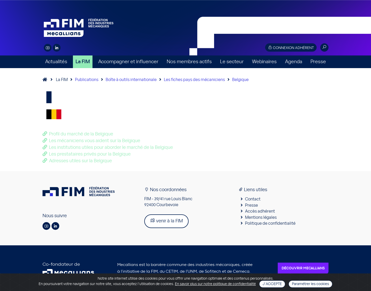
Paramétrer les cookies (310, 284)
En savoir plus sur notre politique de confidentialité (215, 284)
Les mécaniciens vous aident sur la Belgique (94, 141)
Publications (86, 80)
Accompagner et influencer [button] (128, 61)
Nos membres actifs (189, 61)
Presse (318, 61)
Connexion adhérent (291, 47)
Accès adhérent (260, 211)
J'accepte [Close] (272, 284)
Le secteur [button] (232, 61)
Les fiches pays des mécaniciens (194, 80)
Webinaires (264, 61)
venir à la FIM (166, 220)
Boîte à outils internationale (131, 80)
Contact (252, 199)
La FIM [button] (82, 61)
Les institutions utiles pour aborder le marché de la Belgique (111, 147)
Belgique (240, 80)
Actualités (56, 61)
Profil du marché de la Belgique (81, 134)
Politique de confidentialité (270, 223)
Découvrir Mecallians (303, 268)
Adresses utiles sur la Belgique (80, 161)
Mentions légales (261, 217)
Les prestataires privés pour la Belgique (90, 154)
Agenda (293, 61)
